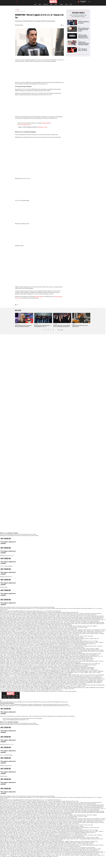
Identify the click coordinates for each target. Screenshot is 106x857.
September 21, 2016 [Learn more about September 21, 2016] (42, 127)
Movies (56, 4)
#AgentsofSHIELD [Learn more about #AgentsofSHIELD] (46, 123)
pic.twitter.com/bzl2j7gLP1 (36, 718)
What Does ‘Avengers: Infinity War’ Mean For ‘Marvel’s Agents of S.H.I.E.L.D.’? (42, 326)
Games (51, 4)
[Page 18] (58, 330)
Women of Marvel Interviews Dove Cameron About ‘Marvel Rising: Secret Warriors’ (23, 326)
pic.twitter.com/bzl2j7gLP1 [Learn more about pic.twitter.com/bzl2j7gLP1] (24, 124)
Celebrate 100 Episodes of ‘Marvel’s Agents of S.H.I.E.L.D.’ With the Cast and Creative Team (61, 326)
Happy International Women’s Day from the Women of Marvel (80, 326)
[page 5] (53, 330)
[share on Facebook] (61, 25)
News (35, 4)
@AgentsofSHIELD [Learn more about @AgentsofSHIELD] (38, 296)
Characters (45, 4)
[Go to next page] (62, 330)
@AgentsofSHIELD (20, 611)
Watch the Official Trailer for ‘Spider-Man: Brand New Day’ (83, 30)
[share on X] (63, 25)
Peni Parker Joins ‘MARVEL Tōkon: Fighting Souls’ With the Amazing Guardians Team (83, 44)
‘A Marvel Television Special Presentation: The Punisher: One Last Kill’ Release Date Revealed (83, 37)
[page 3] (48, 330)
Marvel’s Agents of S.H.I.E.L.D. (39, 611)
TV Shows (61, 4)
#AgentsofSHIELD (27, 718)
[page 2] (45, 330)
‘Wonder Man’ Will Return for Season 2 (83, 22)
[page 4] (51, 330)
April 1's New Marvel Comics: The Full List (82, 49)
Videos (66, 4)
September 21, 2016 (24, 719)
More (71, 4)
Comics (39, 4)
